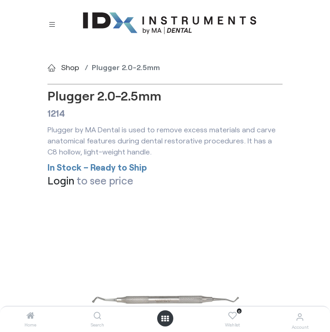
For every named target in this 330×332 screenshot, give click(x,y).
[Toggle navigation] (52, 24)
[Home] (30, 315)
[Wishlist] (232, 315)
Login (60, 180)
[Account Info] (299, 316)
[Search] (97, 315)
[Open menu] (165, 318)
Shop (70, 67)
